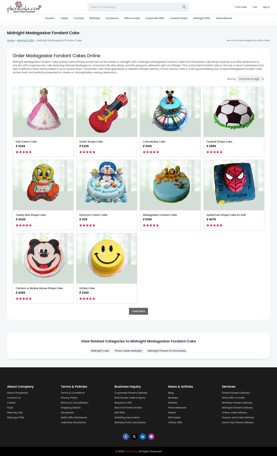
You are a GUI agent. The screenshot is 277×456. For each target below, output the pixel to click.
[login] (266, 7)
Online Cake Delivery (234, 412)
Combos (78, 18)
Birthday (95, 18)
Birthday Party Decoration (130, 422)
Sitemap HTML (15, 417)
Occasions (112, 18)
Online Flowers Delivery (236, 393)
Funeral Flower (179, 18)
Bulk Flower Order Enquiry (129, 397)
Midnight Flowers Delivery (237, 407)
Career (11, 402)
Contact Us (14, 397)
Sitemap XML (15, 412)
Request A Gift (123, 402)
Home (10, 40)
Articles (172, 402)
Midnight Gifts (201, 18)
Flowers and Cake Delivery (238, 417)
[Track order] (241, 7)
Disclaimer (67, 412)
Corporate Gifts (154, 18)
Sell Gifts (119, 412)
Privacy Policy (69, 397)
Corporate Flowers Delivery (131, 393)
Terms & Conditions (73, 393)
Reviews (173, 397)
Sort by (231, 79)
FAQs (10, 407)
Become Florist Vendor (128, 407)
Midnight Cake (100, 351)
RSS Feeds (174, 417)
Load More (138, 311)
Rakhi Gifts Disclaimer (74, 417)
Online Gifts (175, 422)
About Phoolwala (17, 393)
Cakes (64, 18)
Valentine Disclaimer (73, 422)
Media (172, 412)
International (224, 18)
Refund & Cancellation (74, 402)
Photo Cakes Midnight (128, 351)
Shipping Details (71, 407)
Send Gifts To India (233, 397)
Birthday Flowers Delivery (237, 402)
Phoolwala (131, 451)
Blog (170, 393)
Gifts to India (132, 18)
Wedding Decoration (127, 417)
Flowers (49, 18)
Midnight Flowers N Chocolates (167, 351)
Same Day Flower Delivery (238, 422)
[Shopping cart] (255, 7)
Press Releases (177, 407)
